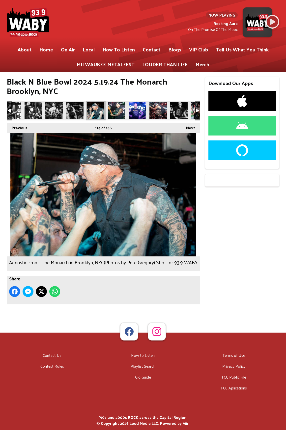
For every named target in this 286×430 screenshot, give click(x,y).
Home (46, 49)
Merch (202, 64)
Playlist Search (143, 366)
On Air (68, 49)
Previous (17, 127)
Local (89, 49)
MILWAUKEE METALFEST (105, 64)
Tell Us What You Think (242, 49)
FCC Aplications (234, 387)
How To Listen (119, 49)
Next (188, 127)
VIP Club (198, 49)
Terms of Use (234, 355)
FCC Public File (234, 377)
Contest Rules (52, 366)
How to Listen (143, 355)
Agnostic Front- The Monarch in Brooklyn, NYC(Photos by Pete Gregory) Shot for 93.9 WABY (95, 110)
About (24, 49)
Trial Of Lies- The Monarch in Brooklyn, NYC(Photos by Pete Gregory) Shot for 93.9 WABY (12, 110)
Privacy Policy (234, 366)
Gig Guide (143, 377)
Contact (151, 49)
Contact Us (52, 355)
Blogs (174, 49)
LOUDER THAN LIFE (165, 64)
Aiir (186, 423)
